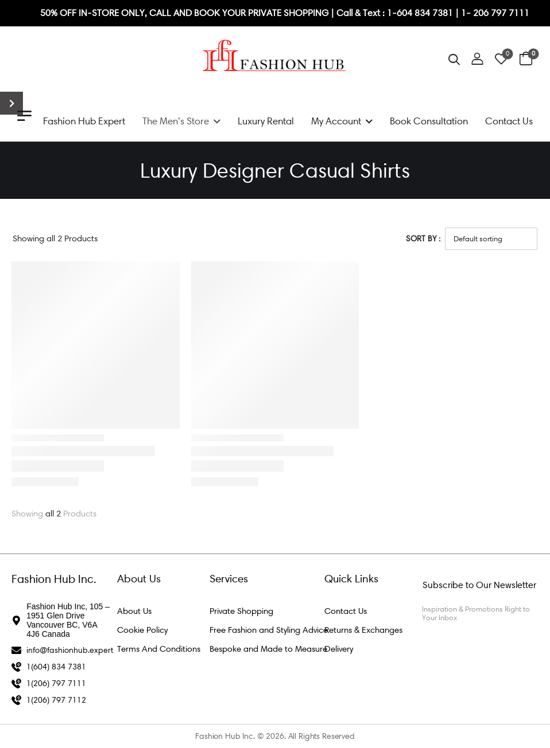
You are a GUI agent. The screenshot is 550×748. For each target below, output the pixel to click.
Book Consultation (429, 121)
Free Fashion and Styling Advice (269, 630)
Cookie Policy (142, 630)
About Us (134, 611)
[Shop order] (491, 238)
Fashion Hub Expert (84, 121)
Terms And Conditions (158, 649)
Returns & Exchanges (363, 630)
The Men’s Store (175, 121)
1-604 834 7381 (421, 12)
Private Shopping (241, 611)
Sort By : (423, 239)
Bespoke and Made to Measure (268, 649)
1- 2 (469, 12)
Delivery (338, 649)
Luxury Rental (266, 121)
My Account (336, 121)
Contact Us (509, 121)
